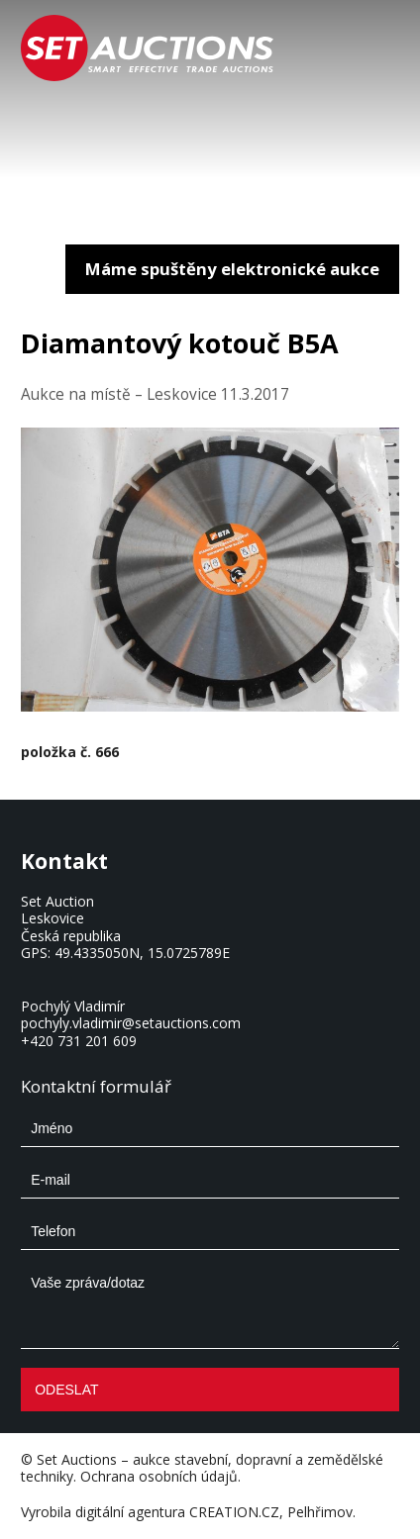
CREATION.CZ (234, 1511)
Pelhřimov (320, 1511)
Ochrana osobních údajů (159, 1476)
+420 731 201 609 (79, 1040)
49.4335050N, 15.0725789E (142, 952)
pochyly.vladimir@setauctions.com (131, 1022)
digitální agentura (130, 1511)
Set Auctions (77, 1459)
